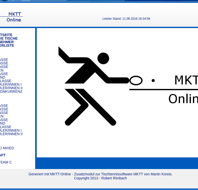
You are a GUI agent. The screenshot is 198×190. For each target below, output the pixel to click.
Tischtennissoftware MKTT (122, 174)
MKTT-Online (60, 174)
